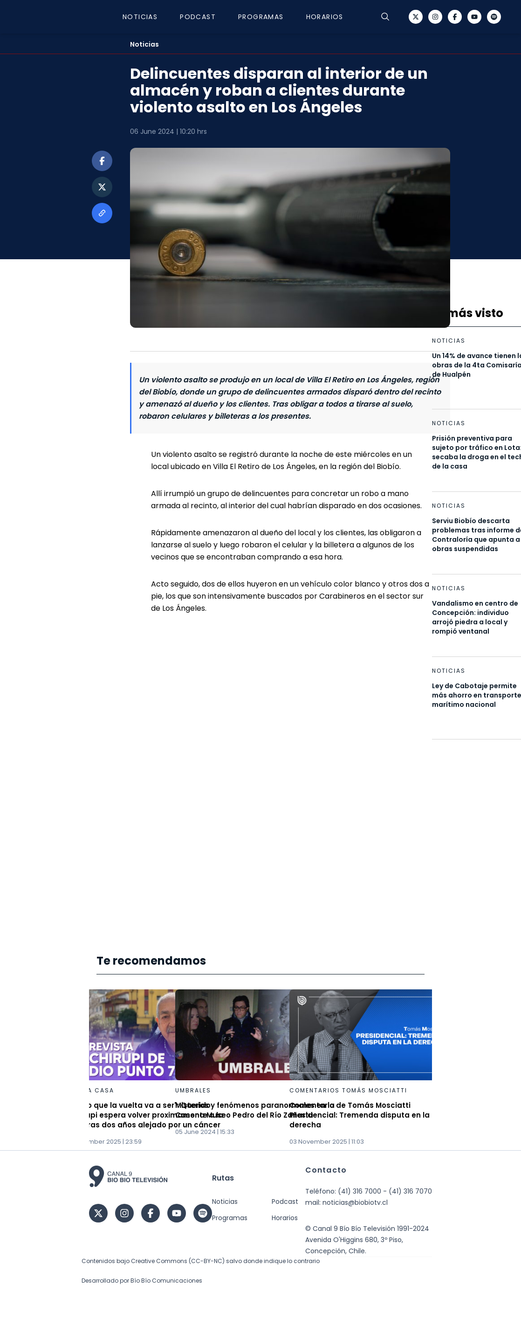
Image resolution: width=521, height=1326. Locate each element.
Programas (261, 16)
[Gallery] (260, 1067)
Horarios (324, 16)
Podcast (198, 16)
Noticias (140, 16)
